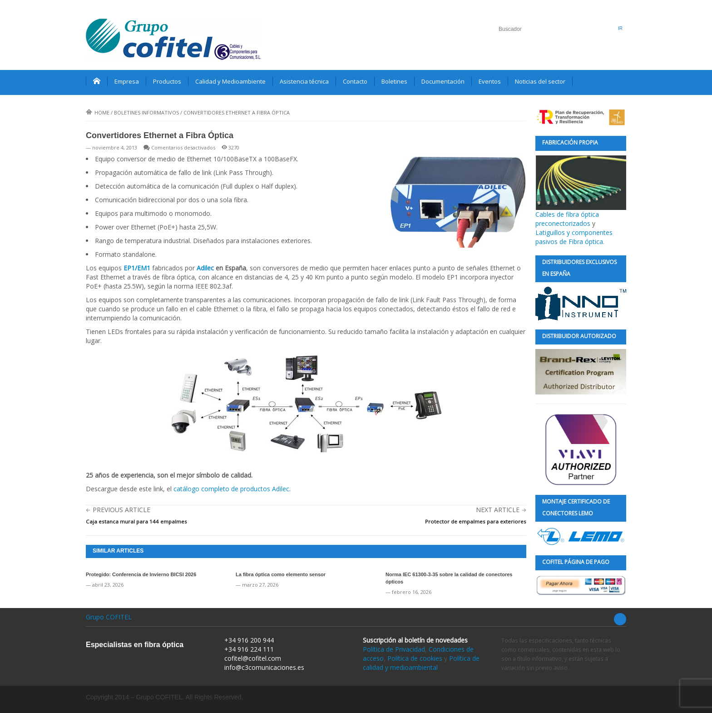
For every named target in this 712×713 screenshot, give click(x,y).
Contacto (355, 81)
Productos (167, 81)
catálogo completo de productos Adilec (231, 488)
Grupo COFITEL (109, 617)
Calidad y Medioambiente (230, 81)
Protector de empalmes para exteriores (475, 521)
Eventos (490, 81)
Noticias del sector (540, 81)
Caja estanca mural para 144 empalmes (136, 521)
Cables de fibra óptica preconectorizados (580, 191)
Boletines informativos (146, 112)
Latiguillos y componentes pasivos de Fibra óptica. (574, 237)
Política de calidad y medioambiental (421, 663)
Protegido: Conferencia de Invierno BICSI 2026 (141, 574)
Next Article (497, 509)
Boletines (394, 81)
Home (97, 112)
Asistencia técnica (304, 81)
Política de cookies (414, 658)
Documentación (443, 81)
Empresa (126, 81)
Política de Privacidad (394, 649)
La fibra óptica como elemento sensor (281, 574)
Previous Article (121, 509)
